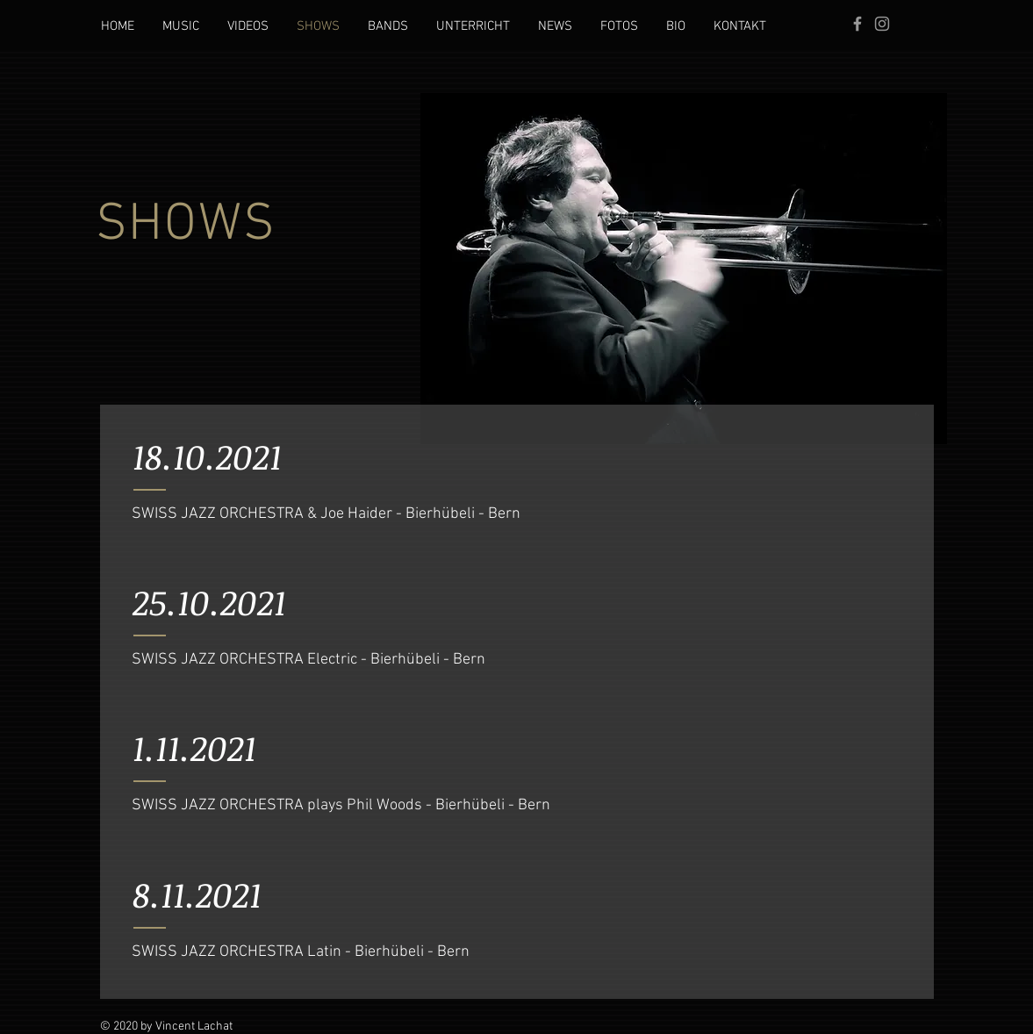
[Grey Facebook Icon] (857, 23)
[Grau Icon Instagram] (882, 23)
